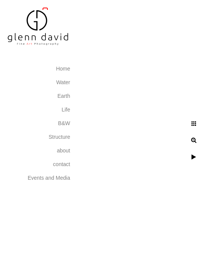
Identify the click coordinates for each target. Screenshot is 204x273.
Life (65, 110)
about (63, 150)
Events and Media (49, 178)
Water (63, 82)
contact (61, 164)
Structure (59, 137)
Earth (64, 96)
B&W (64, 123)
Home (63, 69)
